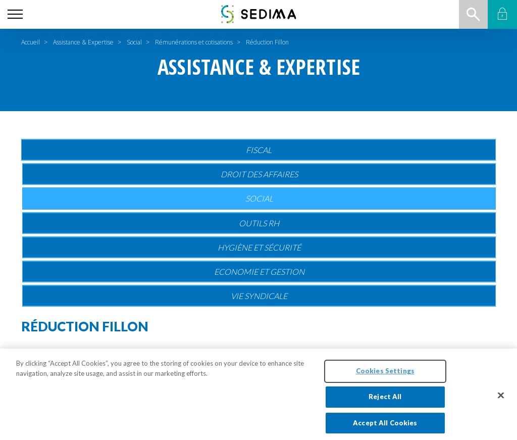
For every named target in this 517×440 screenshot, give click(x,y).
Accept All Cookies (385, 427)
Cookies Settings (385, 375)
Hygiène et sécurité (259, 247)
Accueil (30, 42)
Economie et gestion (259, 271)
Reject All (385, 401)
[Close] (501, 399)
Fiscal (259, 150)
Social (134, 42)
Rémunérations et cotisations (194, 42)
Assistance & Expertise (83, 42)
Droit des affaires (259, 174)
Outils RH (259, 223)
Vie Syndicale (259, 296)
